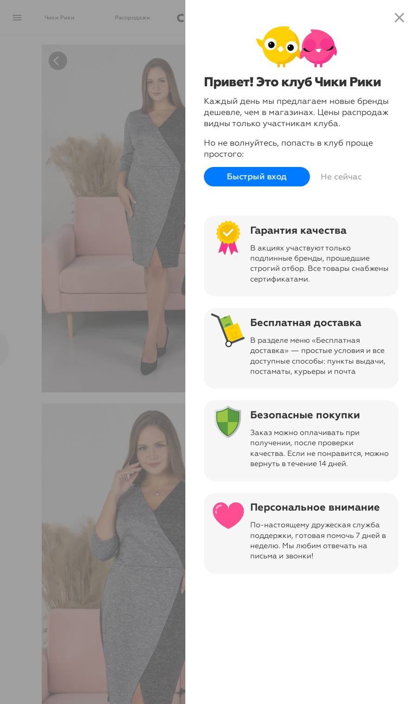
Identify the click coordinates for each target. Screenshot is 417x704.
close (399, 17)
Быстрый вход (257, 177)
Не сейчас (341, 177)
